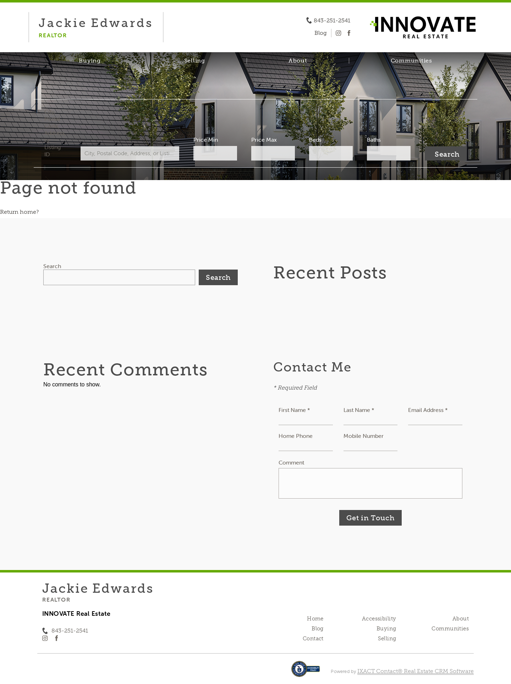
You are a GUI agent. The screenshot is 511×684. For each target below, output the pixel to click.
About (298, 61)
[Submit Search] (446, 153)
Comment (291, 462)
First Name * (294, 409)
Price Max (264, 139)
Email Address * (428, 409)
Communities (411, 61)
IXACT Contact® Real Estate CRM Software (415, 671)
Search (52, 266)
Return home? (19, 211)
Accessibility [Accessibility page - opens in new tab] (379, 618)
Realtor (56, 599)
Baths (374, 139)
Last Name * (359, 409)
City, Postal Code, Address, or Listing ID (55, 133)
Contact (313, 638)
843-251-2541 (332, 20)
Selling (194, 61)
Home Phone (296, 435)
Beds (315, 139)
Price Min (205, 139)
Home (315, 618)
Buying (90, 61)
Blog (318, 628)
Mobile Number (364, 435)
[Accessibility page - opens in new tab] (306, 672)
